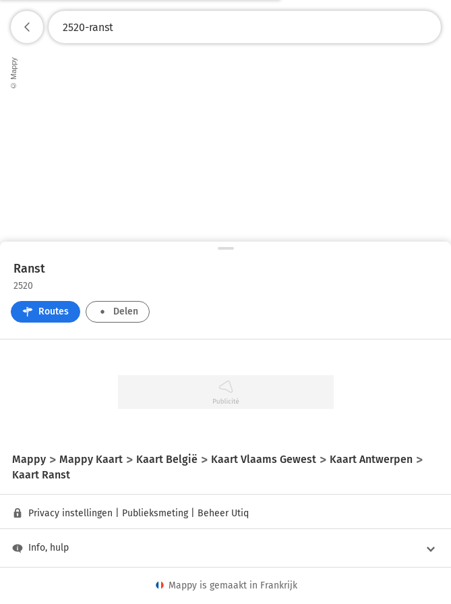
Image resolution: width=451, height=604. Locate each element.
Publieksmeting (155, 513)
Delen (117, 311)
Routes (45, 311)
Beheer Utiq (223, 513)
